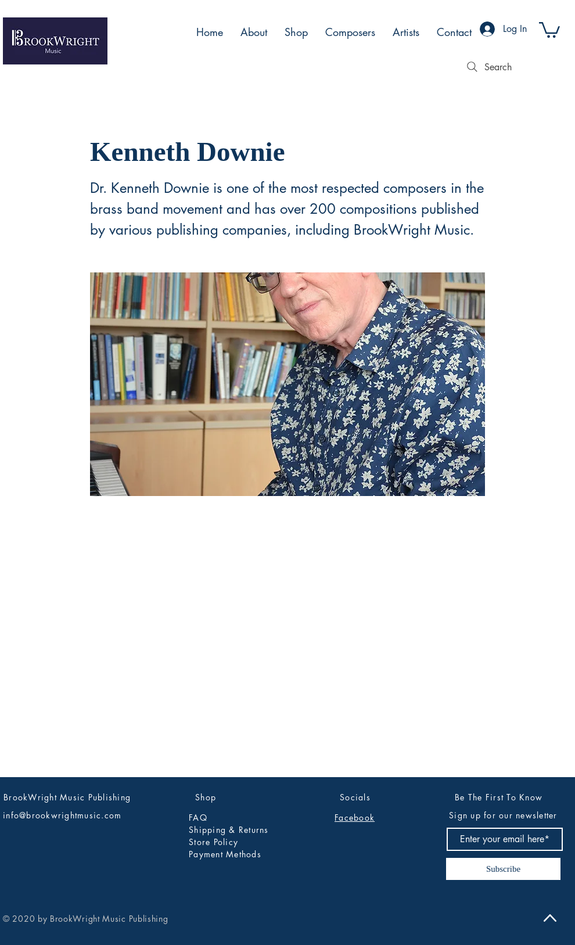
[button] (549, 29)
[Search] (487, 67)
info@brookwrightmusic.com (62, 815)
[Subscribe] (503, 869)
